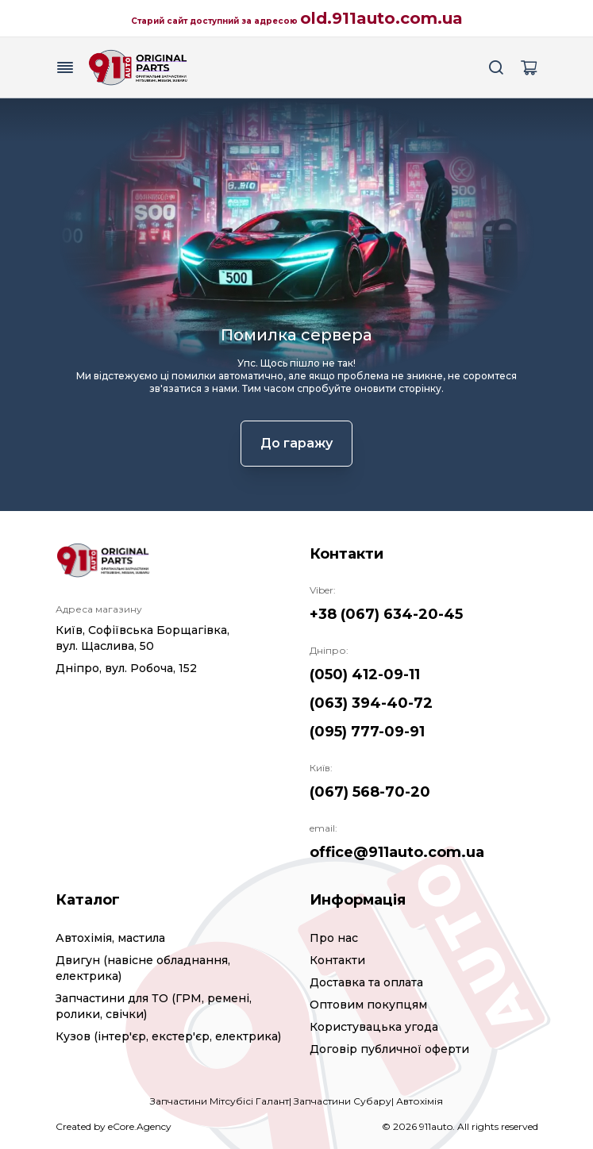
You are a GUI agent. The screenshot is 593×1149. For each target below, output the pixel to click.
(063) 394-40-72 (371, 703)
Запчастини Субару (342, 1101)
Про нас (334, 938)
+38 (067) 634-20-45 (386, 614)
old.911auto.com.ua (381, 18)
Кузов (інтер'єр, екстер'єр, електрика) (168, 1036)
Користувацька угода (374, 1027)
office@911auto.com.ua (397, 852)
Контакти (337, 960)
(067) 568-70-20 (370, 792)
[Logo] (138, 67)
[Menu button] (65, 67)
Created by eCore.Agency (113, 1126)
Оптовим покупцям (368, 1004)
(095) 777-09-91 (367, 731)
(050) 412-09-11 (365, 674)
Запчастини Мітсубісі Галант (219, 1101)
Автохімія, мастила (110, 938)
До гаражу (296, 443)
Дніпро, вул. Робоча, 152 (126, 668)
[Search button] (496, 67)
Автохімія (419, 1101)
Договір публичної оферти (389, 1049)
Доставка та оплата (366, 982)
